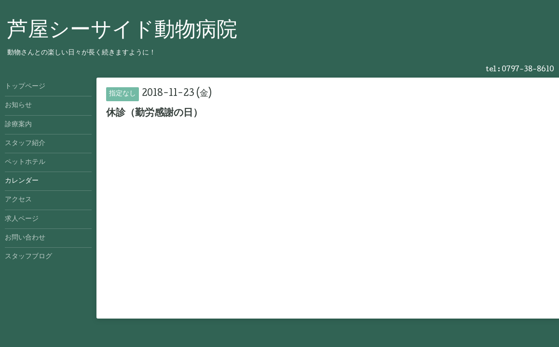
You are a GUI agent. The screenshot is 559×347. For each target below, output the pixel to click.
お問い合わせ (25, 238)
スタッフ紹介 (25, 143)
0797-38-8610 (528, 70)
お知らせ (18, 105)
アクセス (18, 200)
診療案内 (18, 125)
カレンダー (22, 181)
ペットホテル (25, 162)
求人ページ (22, 219)
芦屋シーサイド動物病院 (122, 31)
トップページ (25, 87)
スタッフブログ (28, 257)
